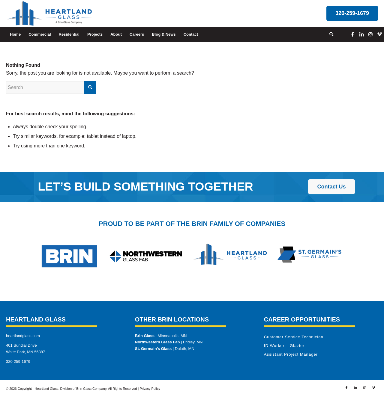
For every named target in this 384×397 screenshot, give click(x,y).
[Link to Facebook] (352, 34)
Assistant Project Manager (291, 354)
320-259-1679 (18, 361)
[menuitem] (15, 34)
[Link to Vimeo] (379, 34)
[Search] (329, 34)
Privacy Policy (150, 388)
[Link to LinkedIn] (361, 34)
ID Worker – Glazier (284, 345)
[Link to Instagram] (370, 34)
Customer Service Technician (293, 337)
